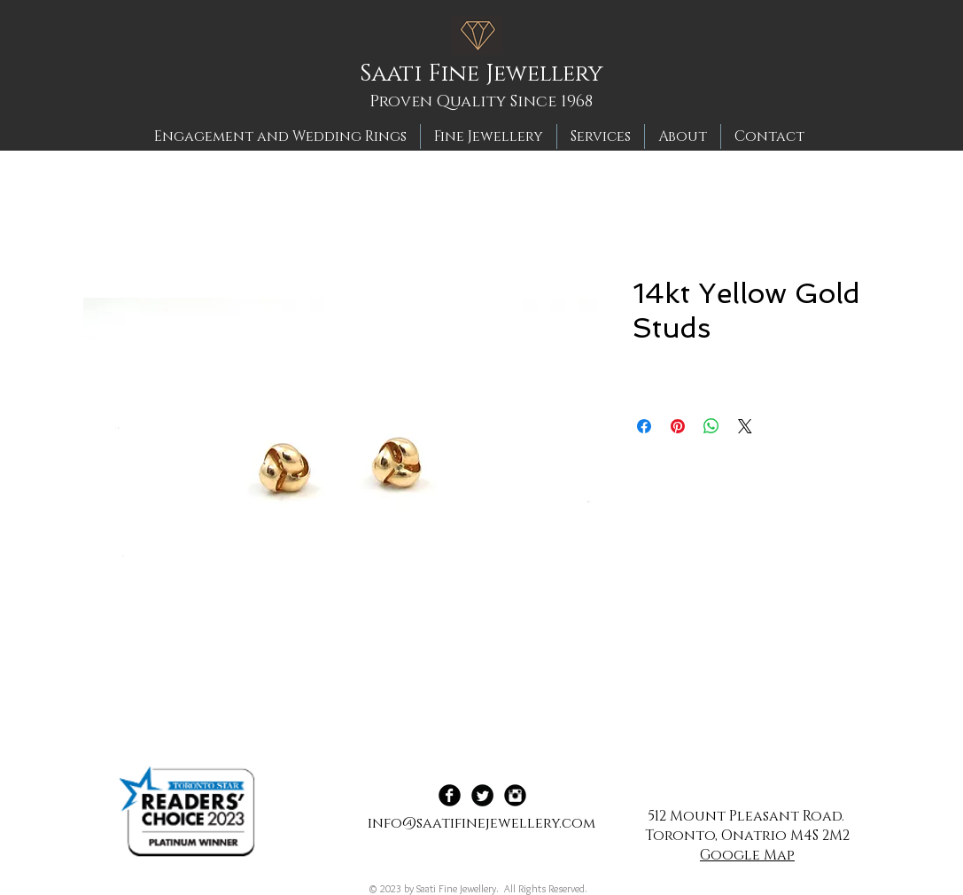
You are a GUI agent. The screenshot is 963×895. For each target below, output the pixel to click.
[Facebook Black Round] (450, 795)
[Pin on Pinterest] (677, 426)
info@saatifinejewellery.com (481, 823)
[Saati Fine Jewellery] (487, 74)
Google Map (747, 855)
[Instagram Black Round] (515, 795)
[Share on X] (745, 426)
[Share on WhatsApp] (711, 426)
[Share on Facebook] (644, 426)
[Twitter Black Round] (482, 795)
